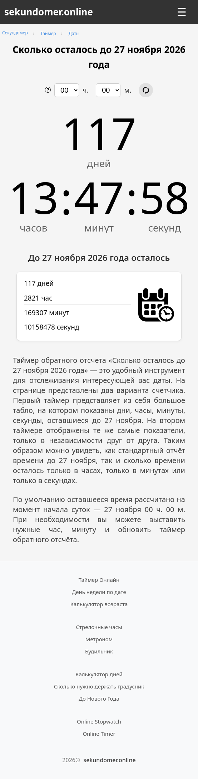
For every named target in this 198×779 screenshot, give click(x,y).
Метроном (99, 639)
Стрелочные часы (99, 626)
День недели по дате (99, 591)
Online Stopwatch (99, 721)
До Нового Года (99, 698)
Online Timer (99, 733)
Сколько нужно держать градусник (99, 686)
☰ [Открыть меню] (182, 12)
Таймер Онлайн (99, 579)
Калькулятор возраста (99, 604)
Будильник (99, 651)
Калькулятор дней (99, 674)
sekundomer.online (48, 11)
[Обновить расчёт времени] (146, 90)
